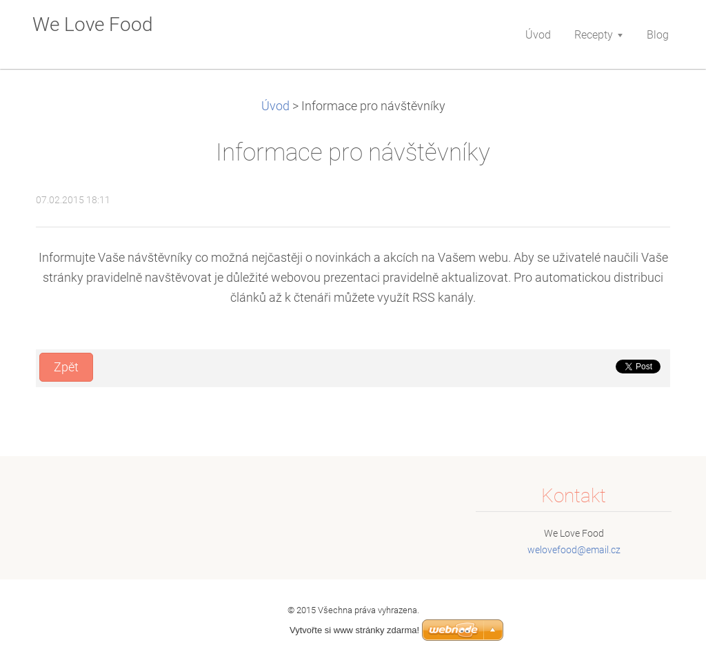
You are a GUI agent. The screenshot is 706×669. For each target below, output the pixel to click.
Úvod (275, 106)
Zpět (66, 367)
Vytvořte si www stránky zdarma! (354, 630)
